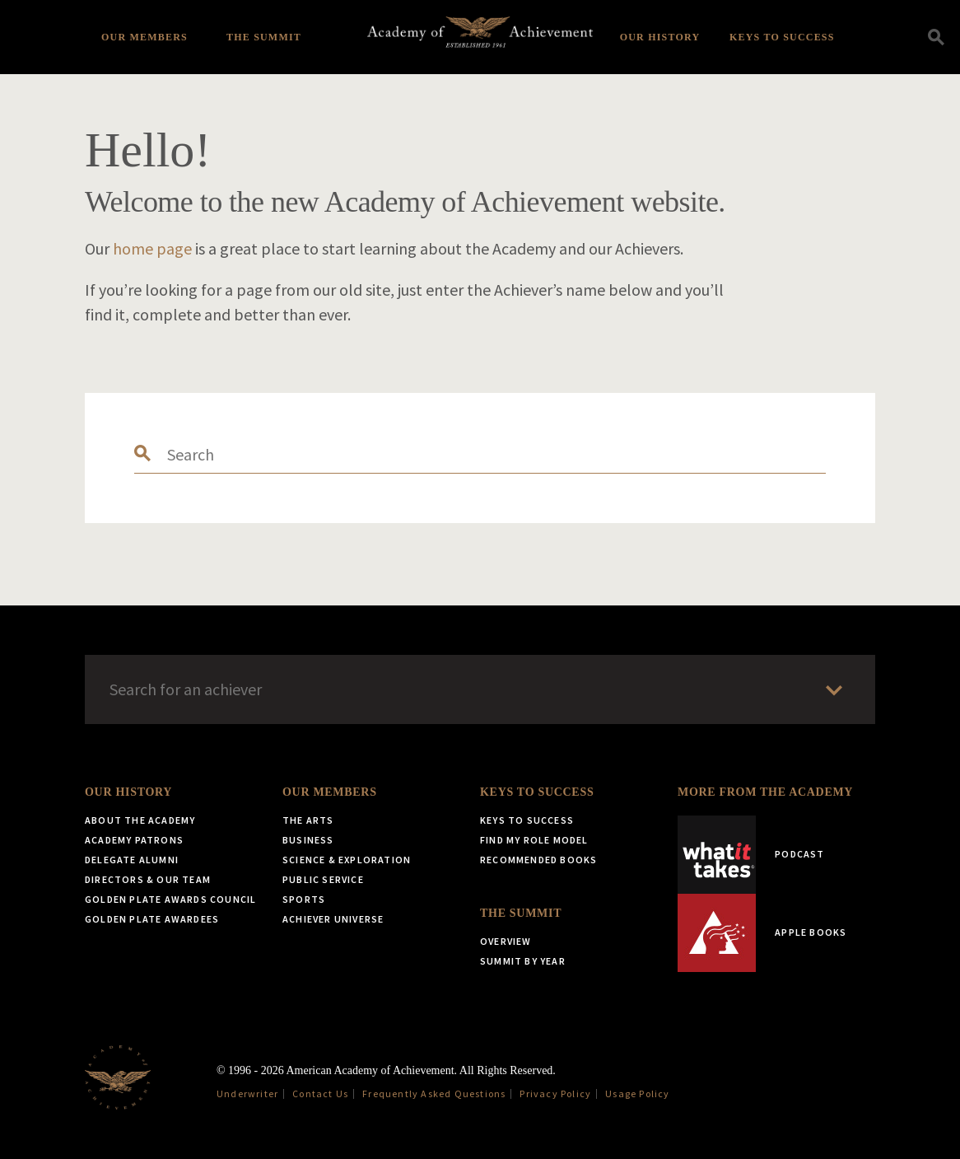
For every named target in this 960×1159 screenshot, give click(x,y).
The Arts (308, 820)
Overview (506, 941)
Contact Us (320, 1093)
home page (152, 248)
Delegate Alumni (132, 859)
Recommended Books (538, 859)
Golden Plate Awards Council (170, 899)
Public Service (323, 879)
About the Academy (140, 820)
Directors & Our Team (148, 879)
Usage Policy (637, 1093)
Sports (303, 899)
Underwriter (247, 1093)
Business (308, 840)
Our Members (144, 37)
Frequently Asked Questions (434, 1093)
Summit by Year (523, 961)
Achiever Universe (333, 919)
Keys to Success (782, 37)
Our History (660, 37)
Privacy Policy (555, 1093)
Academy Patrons (134, 840)
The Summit (263, 37)
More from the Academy (765, 792)
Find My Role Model (534, 840)
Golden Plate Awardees (152, 919)
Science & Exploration (346, 859)
